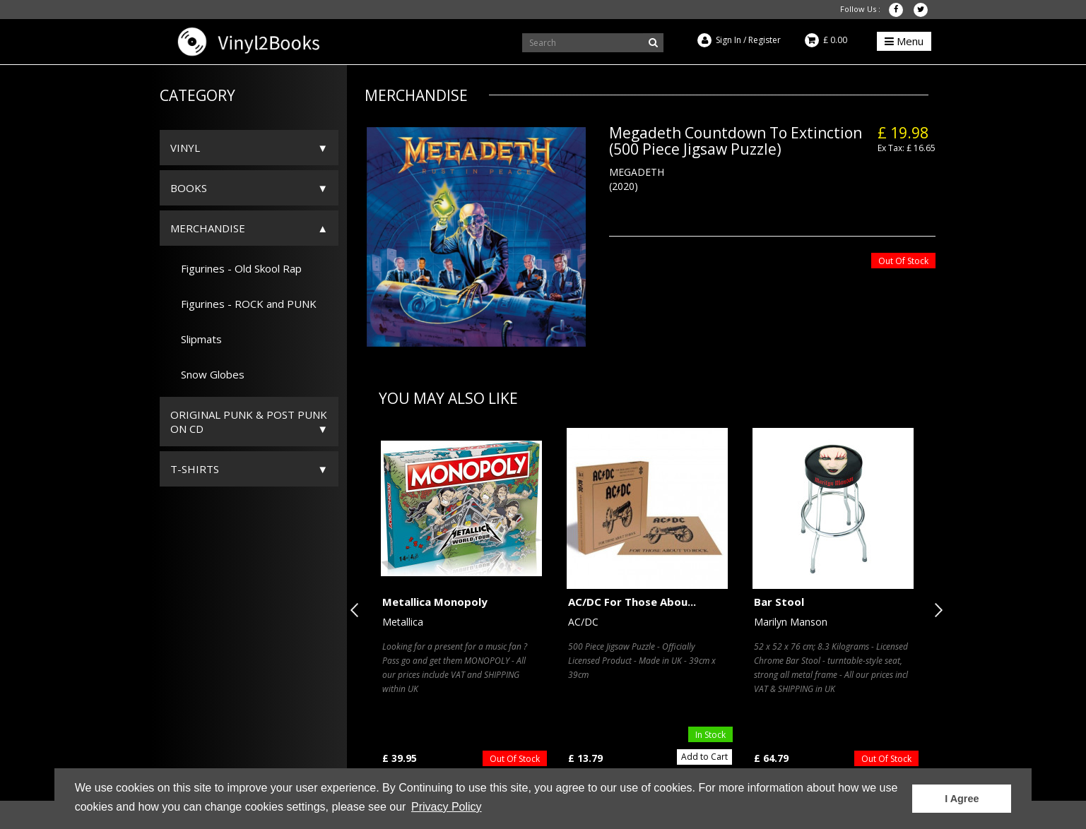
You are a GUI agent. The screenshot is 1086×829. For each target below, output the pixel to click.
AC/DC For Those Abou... (632, 602)
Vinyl (185, 148)
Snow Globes (207, 374)
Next (935, 610)
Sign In (728, 40)
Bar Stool (779, 602)
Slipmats (196, 339)
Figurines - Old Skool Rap (236, 268)
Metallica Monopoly (435, 602)
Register (764, 40)
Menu (904, 41)
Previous (357, 610)
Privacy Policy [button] (446, 807)
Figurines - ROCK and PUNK (243, 304)
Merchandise (207, 228)
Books (188, 188)
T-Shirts (194, 469)
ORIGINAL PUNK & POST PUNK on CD (248, 421)
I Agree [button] (962, 798)
